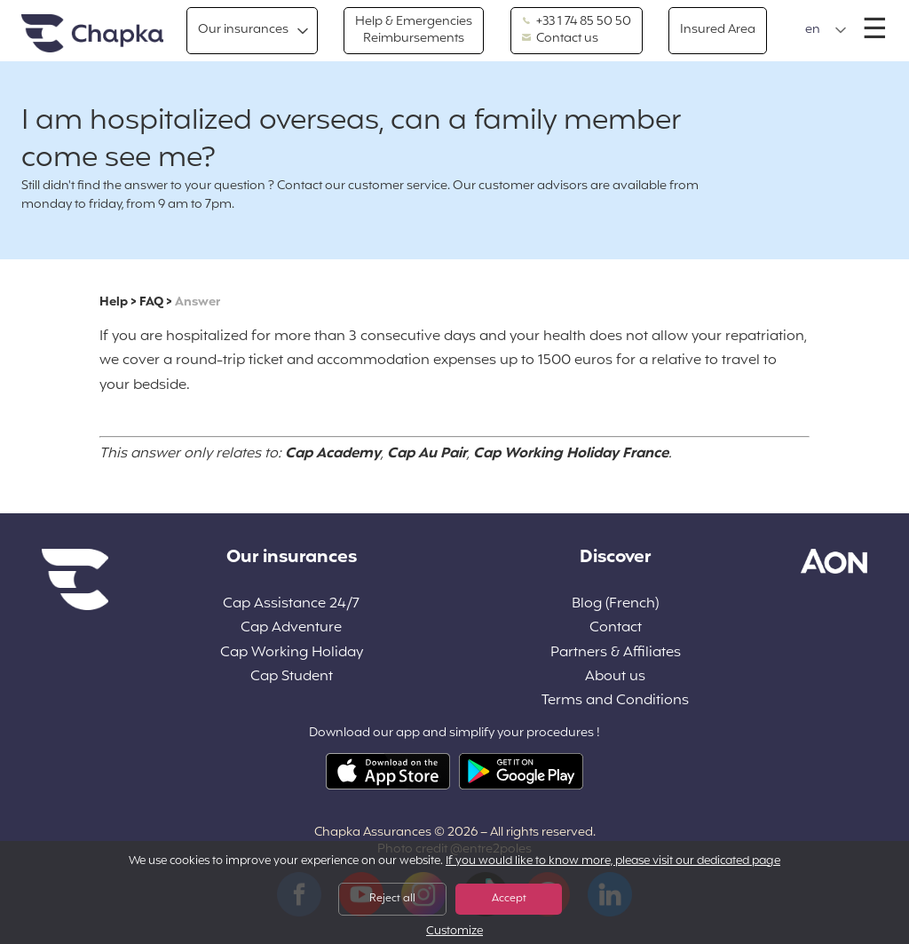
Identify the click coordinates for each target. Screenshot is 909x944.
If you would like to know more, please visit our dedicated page (613, 861)
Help (113, 302)
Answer (197, 302)
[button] (826, 30)
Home (92, 34)
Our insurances (243, 29)
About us (615, 677)
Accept (509, 899)
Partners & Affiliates (615, 653)
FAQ (151, 302)
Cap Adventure (291, 628)
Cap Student (291, 677)
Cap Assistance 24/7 (291, 604)
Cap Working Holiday (291, 653)
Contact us (560, 39)
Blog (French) (615, 604)
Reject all (392, 899)
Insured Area (717, 29)
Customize (454, 932)
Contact (615, 628)
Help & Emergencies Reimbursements (413, 29)
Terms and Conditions (615, 701)
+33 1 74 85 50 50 (576, 22)
